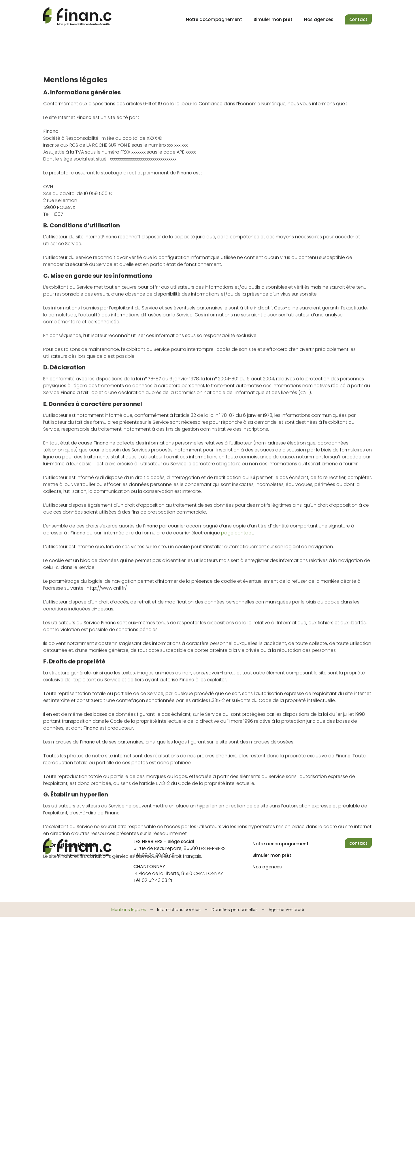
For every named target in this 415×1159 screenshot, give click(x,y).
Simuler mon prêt (273, 19)
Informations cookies (179, 909)
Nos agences (318, 19)
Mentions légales (128, 909)
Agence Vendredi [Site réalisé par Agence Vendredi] (286, 909)
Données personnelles (235, 909)
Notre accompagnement (214, 19)
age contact (238, 576)
